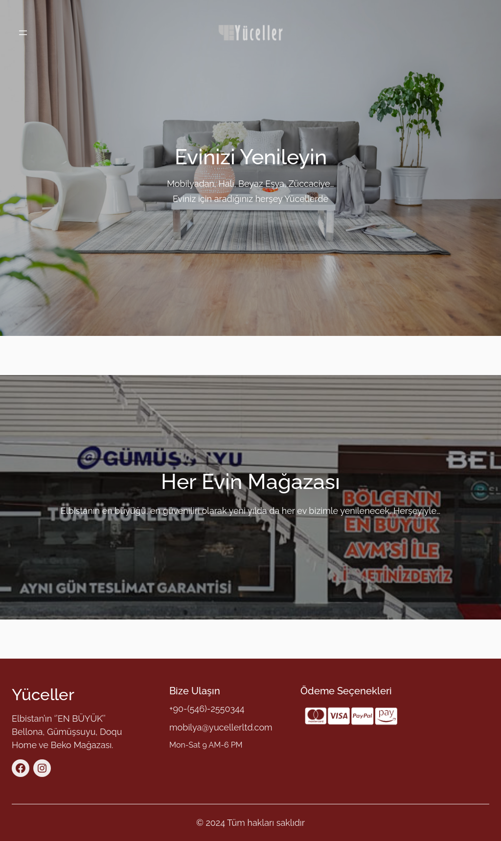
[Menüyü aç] (23, 33)
